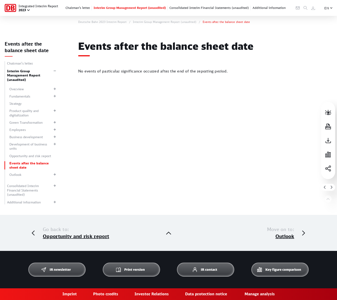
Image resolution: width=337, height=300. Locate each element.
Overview (16, 89)
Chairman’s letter (78, 8)
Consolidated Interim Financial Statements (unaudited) (209, 8)
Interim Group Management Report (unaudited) (130, 8)
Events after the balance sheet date (29, 165)
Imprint (69, 294)
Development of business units (28, 146)
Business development (26, 137)
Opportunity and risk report (30, 156)
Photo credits (105, 294)
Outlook (15, 175)
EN (326, 8)
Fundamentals (19, 96)
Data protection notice (206, 294)
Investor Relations (152, 294)
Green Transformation (26, 122)
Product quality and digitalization (24, 113)
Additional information (269, 8)
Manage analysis (260, 294)
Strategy (15, 103)
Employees (17, 130)
